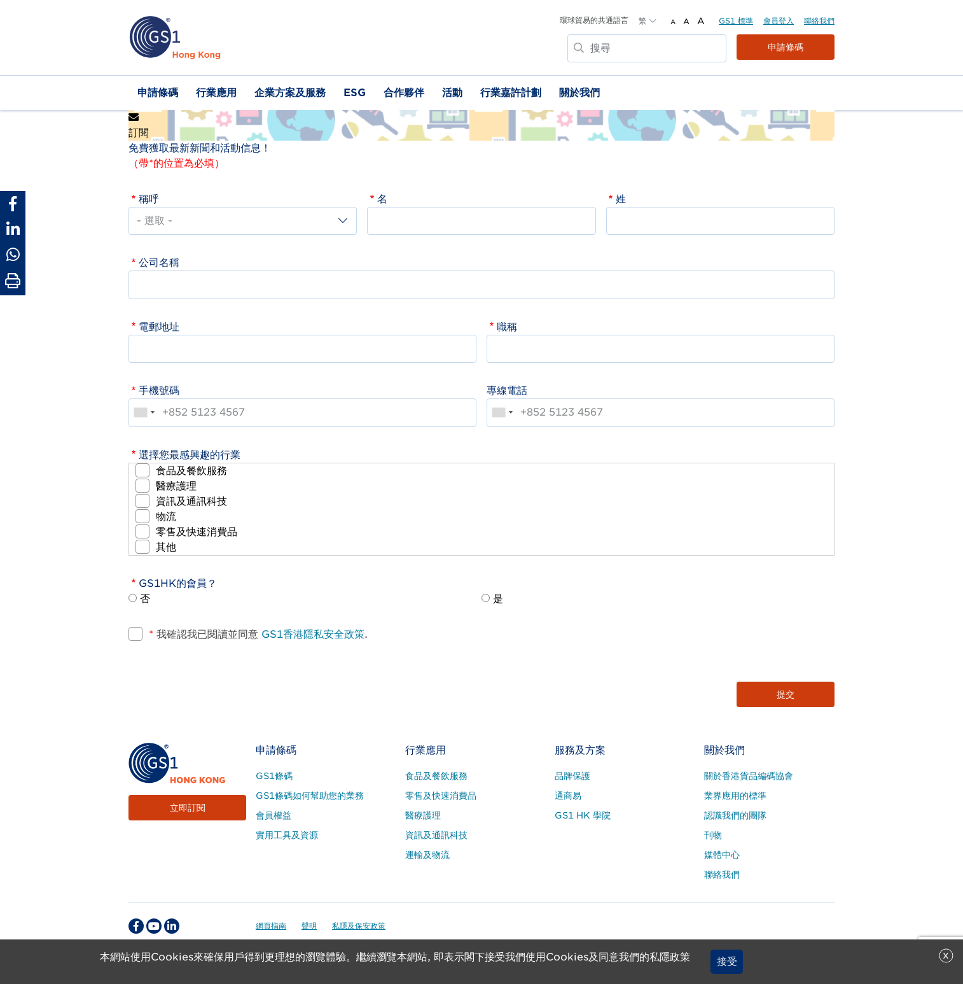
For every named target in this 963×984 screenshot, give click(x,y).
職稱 (507, 327)
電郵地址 (159, 327)
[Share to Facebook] (12, 203)
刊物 (713, 835)
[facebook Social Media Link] (136, 926)
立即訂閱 (187, 808)
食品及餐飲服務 (191, 471)
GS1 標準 (736, 20)
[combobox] (143, 412)
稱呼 (149, 199)
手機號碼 (159, 390)
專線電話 (507, 390)
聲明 (309, 926)
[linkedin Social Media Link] (171, 926)
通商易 (568, 796)
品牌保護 (572, 776)
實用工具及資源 (287, 835)
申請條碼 (785, 47)
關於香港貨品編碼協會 (748, 776)
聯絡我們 (819, 20)
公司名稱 (159, 263)
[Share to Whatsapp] (12, 254)
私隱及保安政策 (358, 926)
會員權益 (273, 815)
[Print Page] (12, 281)
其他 (166, 547)
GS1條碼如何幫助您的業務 (310, 796)
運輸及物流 (427, 855)
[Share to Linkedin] (12, 229)
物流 (166, 516)
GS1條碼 (274, 776)
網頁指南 (271, 926)
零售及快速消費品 (196, 532)
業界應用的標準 (735, 796)
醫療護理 (176, 486)
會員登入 (778, 20)
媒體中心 (722, 855)
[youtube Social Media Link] (154, 926)
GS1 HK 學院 (583, 815)
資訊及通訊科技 (191, 501)
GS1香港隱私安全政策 (311, 634)
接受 (727, 961)
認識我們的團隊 (735, 815)
